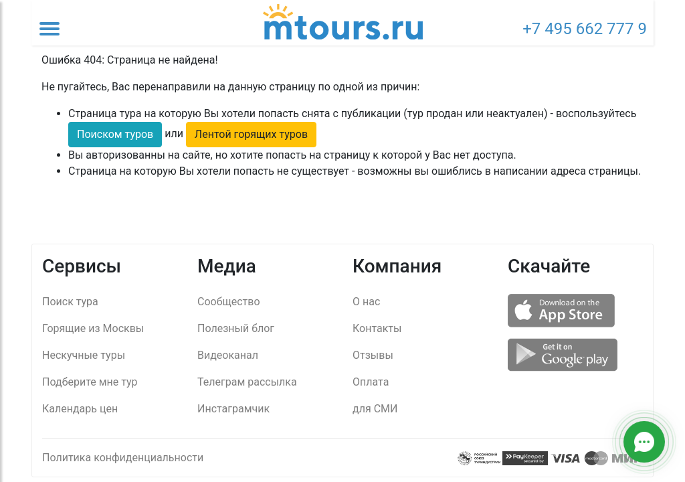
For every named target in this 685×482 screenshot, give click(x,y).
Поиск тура (70, 301)
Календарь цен (80, 408)
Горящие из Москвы (93, 328)
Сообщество (228, 301)
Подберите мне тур (90, 382)
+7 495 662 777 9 (584, 28)
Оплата (371, 382)
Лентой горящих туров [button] (251, 134)
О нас (366, 301)
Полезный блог (235, 328)
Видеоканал (227, 355)
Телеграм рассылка (247, 382)
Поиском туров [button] (115, 134)
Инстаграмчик (233, 408)
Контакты (377, 328)
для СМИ (375, 408)
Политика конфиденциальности (122, 457)
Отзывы (373, 355)
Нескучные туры (83, 355)
